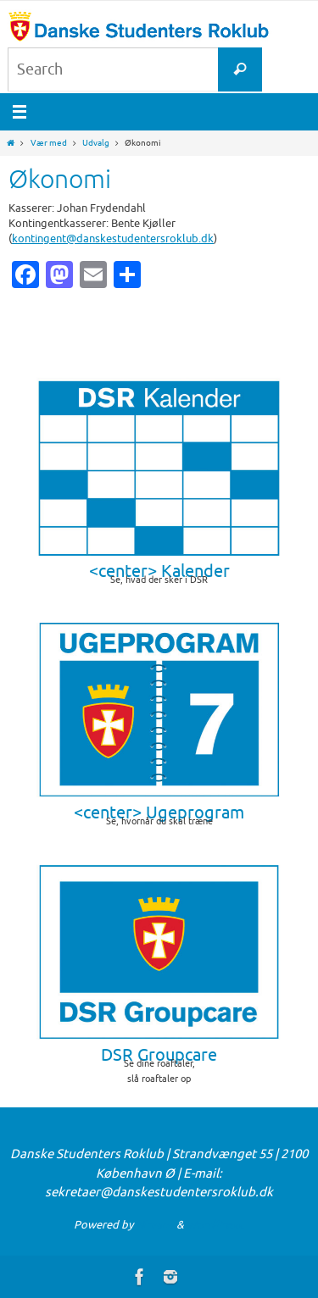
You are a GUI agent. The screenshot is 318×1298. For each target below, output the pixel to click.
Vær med (49, 142)
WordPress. (215, 1225)
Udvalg (95, 142)
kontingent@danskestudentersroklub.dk (113, 239)
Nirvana (155, 1225)
